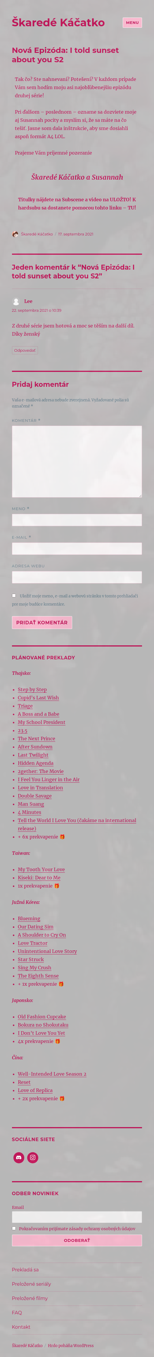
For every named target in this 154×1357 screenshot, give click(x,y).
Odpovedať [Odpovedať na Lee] (25, 350)
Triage (25, 706)
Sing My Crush (34, 967)
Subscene (73, 199)
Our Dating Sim (35, 927)
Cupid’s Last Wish (38, 698)
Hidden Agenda (35, 763)
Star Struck (31, 959)
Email (18, 1207)
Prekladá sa (25, 1270)
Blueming (29, 918)
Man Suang (31, 804)
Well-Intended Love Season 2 (52, 1074)
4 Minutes (29, 812)
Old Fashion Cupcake (42, 1017)
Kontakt (21, 1327)
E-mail (21, 537)
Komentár (26, 420)
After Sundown (35, 747)
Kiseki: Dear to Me (39, 878)
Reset (24, 1082)
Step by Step (32, 689)
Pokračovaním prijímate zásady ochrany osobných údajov (73, 1228)
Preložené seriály (31, 1284)
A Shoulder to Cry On (42, 935)
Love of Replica (35, 1090)
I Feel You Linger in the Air (48, 779)
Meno (21, 508)
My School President (41, 722)
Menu (132, 22)
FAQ (17, 1313)
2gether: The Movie (41, 771)
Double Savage (35, 796)
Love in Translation (40, 788)
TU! (132, 208)
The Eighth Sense (38, 976)
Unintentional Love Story (47, 951)
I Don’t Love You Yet (41, 1033)
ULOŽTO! (120, 199)
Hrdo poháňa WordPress (71, 1345)
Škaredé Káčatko (58, 22)
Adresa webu (28, 566)
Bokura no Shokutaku (43, 1025)
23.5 (22, 730)
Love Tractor (32, 943)
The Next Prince (36, 738)
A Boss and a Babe (38, 714)
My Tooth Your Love (41, 869)
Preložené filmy (30, 1298)
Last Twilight (33, 755)
